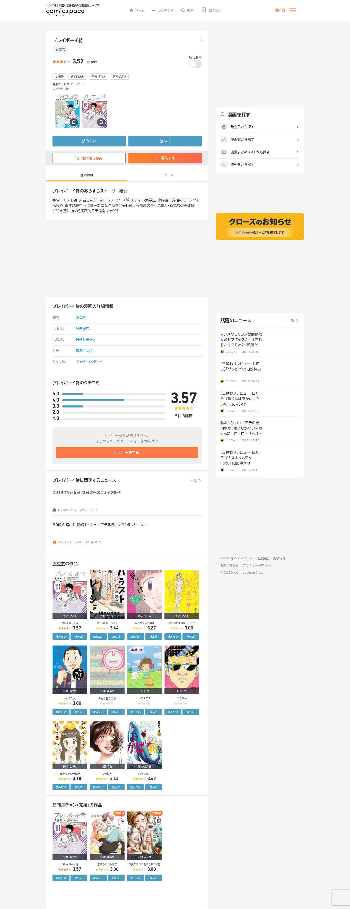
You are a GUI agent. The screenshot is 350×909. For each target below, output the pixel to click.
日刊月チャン (85, 339)
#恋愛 (59, 76)
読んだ (165, 141)
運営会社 (263, 558)
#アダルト (119, 76)
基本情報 (86, 175)
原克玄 (60, 49)
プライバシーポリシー (257, 565)
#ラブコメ (98, 76)
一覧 (193, 480)
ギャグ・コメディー (89, 362)
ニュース (167, 175)
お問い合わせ (229, 565)
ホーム (137, 10)
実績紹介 (279, 558)
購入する (165, 158)
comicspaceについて (236, 558)
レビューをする (127, 452)
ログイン (211, 10)
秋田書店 (82, 328)
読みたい (89, 141)
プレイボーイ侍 (66, 191)
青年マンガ (84, 351)
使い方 (279, 10)
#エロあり (78, 76)
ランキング (163, 10)
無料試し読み (89, 158)
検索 (187, 10)
